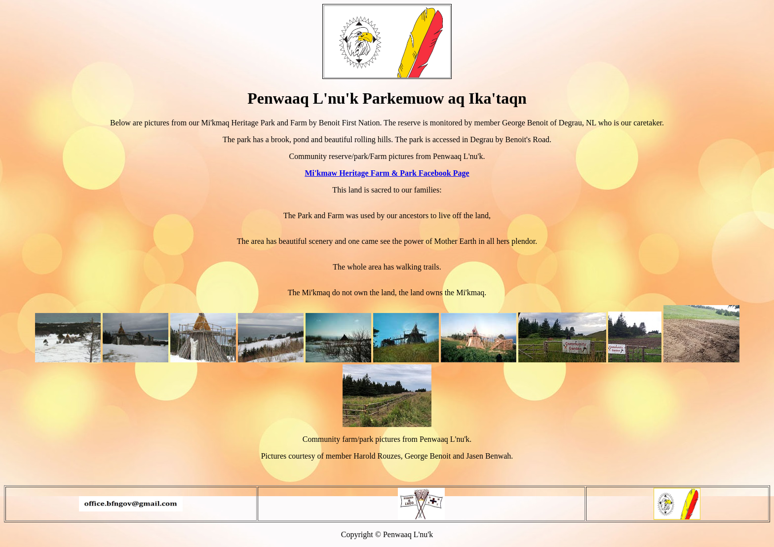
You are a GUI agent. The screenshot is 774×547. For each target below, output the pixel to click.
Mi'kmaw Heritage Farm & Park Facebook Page (387, 173)
